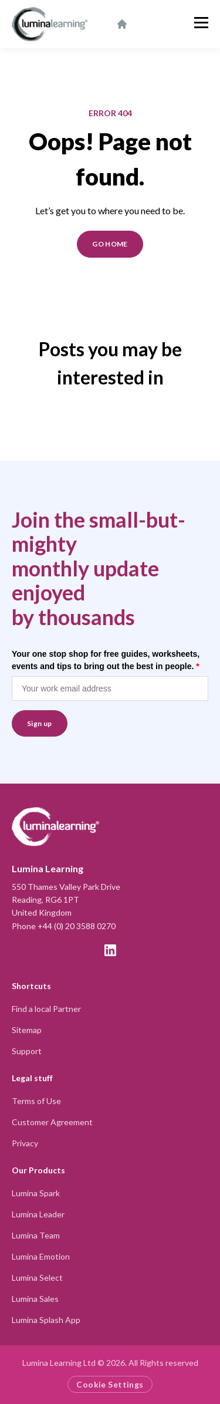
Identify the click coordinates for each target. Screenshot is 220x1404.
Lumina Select (37, 1278)
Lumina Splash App (46, 1320)
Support (27, 1051)
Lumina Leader (38, 1214)
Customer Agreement (52, 1122)
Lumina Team (36, 1235)
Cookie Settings (109, 1384)
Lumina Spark (36, 1193)
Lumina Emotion (41, 1256)
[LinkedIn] (110, 950)
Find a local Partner (46, 1009)
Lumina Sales (35, 1299)
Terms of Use (36, 1101)
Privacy (25, 1143)
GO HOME (110, 243)
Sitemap (27, 1030)
